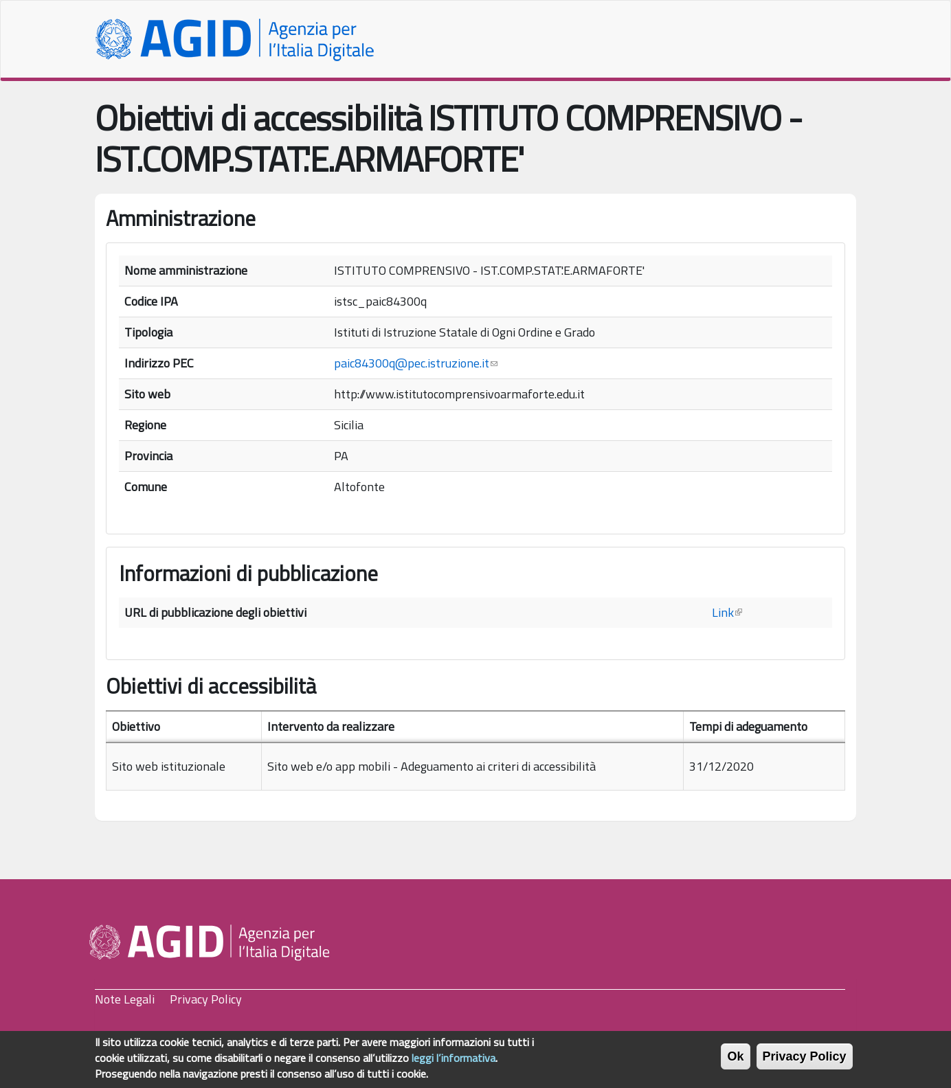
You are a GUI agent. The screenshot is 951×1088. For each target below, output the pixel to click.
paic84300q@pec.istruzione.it (415, 363)
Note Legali (125, 999)
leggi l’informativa (453, 1062)
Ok (735, 1061)
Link (727, 612)
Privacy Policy (206, 999)
